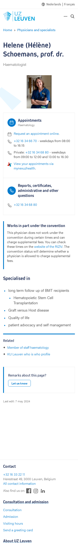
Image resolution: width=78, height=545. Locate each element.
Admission (10, 516)
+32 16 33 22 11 (14, 474)
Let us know (19, 383)
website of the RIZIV (48, 246)
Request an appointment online (36, 133)
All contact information (19, 483)
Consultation (12, 509)
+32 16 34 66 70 (25, 140)
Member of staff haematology (28, 347)
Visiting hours (13, 523)
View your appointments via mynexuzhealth (33, 166)
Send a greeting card (18, 530)
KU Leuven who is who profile (28, 354)
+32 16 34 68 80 (37, 152)
